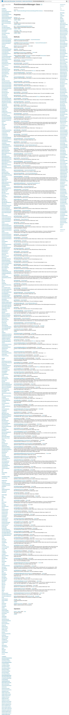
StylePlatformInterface (6, 316)
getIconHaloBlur (17, 92)
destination (4, 557)
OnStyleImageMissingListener (7, 711)
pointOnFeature (4, 622)
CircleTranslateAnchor (6, 369)
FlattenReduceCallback (6, 671)
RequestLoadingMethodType (7, 432)
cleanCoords (4, 539)
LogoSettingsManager (6, 144)
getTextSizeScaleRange (18, 310)
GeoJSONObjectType (5, 390)
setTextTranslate (17, 588)
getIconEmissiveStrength (18, 87)
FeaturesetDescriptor (5, 70)
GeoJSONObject (5, 89)
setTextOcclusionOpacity (18, 540)
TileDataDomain (5, 466)
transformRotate (5, 652)
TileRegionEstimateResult (6, 337)
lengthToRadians (5, 600)
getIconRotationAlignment (19, 145)
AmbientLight (4, 10)
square (3, 648)
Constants (4, 480)
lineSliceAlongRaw (5, 610)
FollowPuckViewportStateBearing (8, 83)
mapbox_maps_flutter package (9, 1)
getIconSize (16, 148)
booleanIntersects (5, 518)
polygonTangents (5, 627)
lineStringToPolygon (5, 612)
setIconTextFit (16, 428)
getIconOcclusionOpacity (18, 116)
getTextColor (16, 222)
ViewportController (5, 351)
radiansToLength (5, 638)
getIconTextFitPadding (18, 161)
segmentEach (4, 645)
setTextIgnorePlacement (18, 518)
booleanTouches (5, 525)
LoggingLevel (4, 411)
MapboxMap (4, 154)
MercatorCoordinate (5, 193)
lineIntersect (4, 603)
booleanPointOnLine (5, 523)
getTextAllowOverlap (18, 216)
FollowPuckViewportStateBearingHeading (9, 88)
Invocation (21, 329)
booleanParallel (4, 520)
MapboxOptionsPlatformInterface (8, 164)
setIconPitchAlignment (18, 408)
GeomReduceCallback (6, 673)
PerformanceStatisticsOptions (7, 211)
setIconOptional (17, 400)
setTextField (16, 500)
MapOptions (4, 176)
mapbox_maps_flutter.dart (27, 1)
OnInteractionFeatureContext (7, 689)
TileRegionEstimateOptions (7, 334)
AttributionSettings (5, 15)
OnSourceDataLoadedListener (7, 707)
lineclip (3, 601)
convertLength (4, 548)
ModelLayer (4, 195)
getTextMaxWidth (17, 267)
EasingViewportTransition (6, 63)
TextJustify (26, 251)
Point (3, 214)
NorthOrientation (5, 422)
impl (14, 26)
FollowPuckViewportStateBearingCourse (9, 86)
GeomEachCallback (5, 672)
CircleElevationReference (6, 365)
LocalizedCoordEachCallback (7, 678)
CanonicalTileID (4, 36)
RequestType (4, 435)
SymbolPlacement (29, 186)
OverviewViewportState (6, 206)
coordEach (4, 551)
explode (3, 564)
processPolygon (5, 630)
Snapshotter (4, 283)
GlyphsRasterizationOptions (7, 101)
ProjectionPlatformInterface (7, 244)
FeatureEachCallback (5, 666)
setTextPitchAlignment (18, 562)
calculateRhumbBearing (6, 532)
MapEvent (3, 169)
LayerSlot (3, 125)
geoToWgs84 (4, 580)
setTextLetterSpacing (18, 528)
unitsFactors (4, 492)
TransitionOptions (5, 345)
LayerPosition (4, 124)
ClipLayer (3, 46)
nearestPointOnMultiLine (6, 620)
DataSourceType (5, 377)
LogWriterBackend (5, 147)
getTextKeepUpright (17, 254)
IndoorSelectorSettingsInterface (7, 676)
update (15, 603)
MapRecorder (4, 180)
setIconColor (16, 339)
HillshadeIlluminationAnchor (7, 396)
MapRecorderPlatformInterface (7, 182)
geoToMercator (4, 578)
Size (2, 279)
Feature (3, 66)
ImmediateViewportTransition (7, 112)
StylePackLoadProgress (6, 315)
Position (3, 240)
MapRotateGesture (5, 183)
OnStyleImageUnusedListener (7, 713)
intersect (3, 587)
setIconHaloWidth (17, 368)
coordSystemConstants (6, 485)
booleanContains (5, 512)
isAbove (3, 588)
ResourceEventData (5, 264)
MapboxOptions (5, 163)
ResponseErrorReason (6, 436)
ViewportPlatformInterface (6, 352)
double (30, 72)
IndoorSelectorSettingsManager (7, 117)
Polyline (3, 231)
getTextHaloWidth (17, 243)
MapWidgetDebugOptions (6, 188)
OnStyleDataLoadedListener (7, 710)
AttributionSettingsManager (7, 17)
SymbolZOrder (27, 210)
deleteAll (15, 49)
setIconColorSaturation (18, 354)
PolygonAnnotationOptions (7, 229)
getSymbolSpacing (17, 196)
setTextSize (16, 577)
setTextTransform (17, 585)
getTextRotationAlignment (19, 303)
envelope (3, 562)
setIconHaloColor (17, 365)
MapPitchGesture (5, 179)
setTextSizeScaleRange (18, 581)
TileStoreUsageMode (5, 468)
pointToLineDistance (5, 623)
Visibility (3, 474)
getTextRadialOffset (17, 295)
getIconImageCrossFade (18, 108)
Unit (2, 471)
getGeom (3, 586)
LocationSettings (5, 679)
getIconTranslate (17, 165)
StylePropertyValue (5, 319)
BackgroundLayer (5, 20)
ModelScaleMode (5, 417)
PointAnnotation (37, 39)
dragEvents (16, 55)
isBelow (3, 590)
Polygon (3, 222)
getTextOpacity (16, 280)
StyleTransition (4, 321)
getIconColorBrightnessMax (19, 72)
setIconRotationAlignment (19, 415)
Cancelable (28, 56)
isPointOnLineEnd (5, 593)
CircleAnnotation (5, 37)
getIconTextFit (16, 158)
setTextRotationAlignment (19, 573)
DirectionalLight (4, 60)
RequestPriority (4, 433)
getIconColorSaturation (18, 84)
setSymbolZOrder (17, 480)
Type (20, 30)
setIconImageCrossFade (18, 378)
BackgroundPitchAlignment (7, 362)
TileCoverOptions (5, 329)
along (3, 496)
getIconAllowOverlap (18, 63)
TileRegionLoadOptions (6, 338)
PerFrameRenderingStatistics (7, 212)
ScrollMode (4, 440)
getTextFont (16, 234)
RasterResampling (5, 429)
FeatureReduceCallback (6, 668)
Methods (62, 12)
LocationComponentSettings (7, 130)
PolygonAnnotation (5, 224)
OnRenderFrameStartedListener (7, 702)
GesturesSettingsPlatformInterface (8, 99)
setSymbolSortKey (17, 459)
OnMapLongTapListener (6, 695)
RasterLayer (4, 254)
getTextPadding (17, 288)
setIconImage (16, 375)
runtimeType (16, 30)
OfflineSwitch (4, 203)
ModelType (4, 419)
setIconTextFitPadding (18, 431)
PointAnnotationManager (6, 218)
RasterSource (4, 257)
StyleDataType (4, 445)
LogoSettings (4, 143)
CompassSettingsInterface (6, 662)
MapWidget (4, 186)
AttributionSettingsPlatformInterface (8, 18)
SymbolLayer (4, 322)
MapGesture (4, 170)
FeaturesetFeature (5, 72)
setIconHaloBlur (17, 362)
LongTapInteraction (5, 148)
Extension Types (6, 476)
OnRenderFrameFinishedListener (8, 701)
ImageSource (4, 109)
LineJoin (3, 407)
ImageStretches (4, 111)
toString (15, 599)
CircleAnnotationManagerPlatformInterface (9, 41)
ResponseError (4, 269)
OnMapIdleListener (5, 691)
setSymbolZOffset (17, 477)
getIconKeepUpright (17, 113)
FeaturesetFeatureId (5, 73)
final (41, 4)
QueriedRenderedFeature (6, 247)
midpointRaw (4, 616)
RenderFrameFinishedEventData (7, 261)
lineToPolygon (4, 613)
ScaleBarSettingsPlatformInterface (8, 273)
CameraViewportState (6, 33)
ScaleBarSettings (5, 270)
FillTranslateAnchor (5, 388)
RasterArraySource (5, 250)
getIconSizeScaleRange (18, 153)
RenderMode (4, 430)
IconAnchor (26, 66)
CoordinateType (4, 54)
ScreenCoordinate (5, 276)
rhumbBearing (4, 639)
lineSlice (3, 607)
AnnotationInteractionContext (7, 11)
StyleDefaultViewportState (6, 303)
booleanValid (4, 526)
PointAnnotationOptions (20, 39)
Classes (4, 8)
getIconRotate (16, 141)
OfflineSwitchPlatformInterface (7, 205)
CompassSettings (5, 47)
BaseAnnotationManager (21, 10)
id (14, 21)
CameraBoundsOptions (6, 27)
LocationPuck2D (5, 134)
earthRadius (4, 486)
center (3, 536)
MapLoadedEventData (6, 173)
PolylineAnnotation (5, 232)
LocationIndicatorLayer (6, 131)
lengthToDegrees (5, 599)
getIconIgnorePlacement (18, 101)
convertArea (4, 545)
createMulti (16, 42)
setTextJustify (16, 521)
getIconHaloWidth (17, 98)
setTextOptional (17, 554)
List (19, 42)
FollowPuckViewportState (6, 82)
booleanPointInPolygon (6, 522)
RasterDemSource (5, 253)
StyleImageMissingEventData (7, 305)
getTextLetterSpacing (18, 257)
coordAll (3, 549)
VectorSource (4, 350)
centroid (3, 538)
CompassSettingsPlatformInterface (8, 50)
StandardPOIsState (5, 300)
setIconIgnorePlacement (18, 372)
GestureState (4, 391)
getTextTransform (17, 315)
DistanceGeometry (5, 378)
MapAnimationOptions (6, 150)
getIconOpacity (16, 126)
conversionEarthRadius (6, 483)
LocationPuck (4, 133)
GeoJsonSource (5, 91)
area (2, 499)
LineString (3, 128)
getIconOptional (17, 129)
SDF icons (33, 70)
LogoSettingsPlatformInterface (7, 146)
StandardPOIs (4, 299)
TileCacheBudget (5, 325)
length (3, 597)
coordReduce (4, 552)
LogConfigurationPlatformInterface (8, 141)
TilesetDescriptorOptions (6, 341)
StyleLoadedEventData (6, 308)
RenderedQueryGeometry (6, 258)
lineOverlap (4, 604)
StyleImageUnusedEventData (7, 306)
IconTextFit (26, 158)
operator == (16, 611)
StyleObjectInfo (4, 310)
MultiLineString (4, 196)
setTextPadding (17, 558)
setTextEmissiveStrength (18, 495)
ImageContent (4, 108)
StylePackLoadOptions (6, 313)
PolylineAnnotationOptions (6, 238)
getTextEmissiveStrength (18, 225)
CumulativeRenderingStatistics (7, 56)
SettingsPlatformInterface (6, 277)
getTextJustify (16, 251)
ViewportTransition (5, 355)
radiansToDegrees (5, 636)
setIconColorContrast (18, 351)
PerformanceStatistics (6, 208)
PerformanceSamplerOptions (7, 426)
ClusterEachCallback (5, 659)
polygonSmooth (4, 626)
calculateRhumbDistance (6, 535)
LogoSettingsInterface (6, 681)
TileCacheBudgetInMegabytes (7, 326)
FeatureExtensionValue (6, 69)
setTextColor (16, 492)
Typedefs (4, 656)
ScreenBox (4, 274)
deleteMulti (16, 52)
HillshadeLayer (4, 105)
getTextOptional (17, 283)
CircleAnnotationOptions (6, 43)
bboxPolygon (4, 502)
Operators (62, 229)
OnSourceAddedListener (6, 705)
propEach (3, 632)
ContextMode (4, 372)
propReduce (4, 635)
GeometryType (4, 95)
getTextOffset (16, 275)
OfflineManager (4, 201)
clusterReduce (4, 542)
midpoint (3, 614)
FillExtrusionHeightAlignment (7, 385)
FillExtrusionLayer (5, 76)
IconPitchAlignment (30, 138)
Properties (62, 4)
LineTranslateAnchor (5, 409)
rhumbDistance (4, 642)
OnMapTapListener (5, 698)
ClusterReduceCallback (6, 660)
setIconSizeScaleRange (18, 424)
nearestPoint (4, 617)
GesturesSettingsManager (6, 98)
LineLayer (3, 127)
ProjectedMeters (5, 241)
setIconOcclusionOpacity (18, 387)
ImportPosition (4, 114)
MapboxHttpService (5, 151)
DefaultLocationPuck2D (6, 57)
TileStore (3, 342)
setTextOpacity (16, 550)
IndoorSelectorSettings (6, 115)
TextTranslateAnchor (31, 322)
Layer (3, 122)
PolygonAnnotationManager (7, 227)
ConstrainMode (4, 371)
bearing (3, 503)
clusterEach (4, 541)
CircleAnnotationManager (6, 40)
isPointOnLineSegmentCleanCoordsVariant (9, 594)
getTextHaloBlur (17, 237)
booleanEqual (4, 516)
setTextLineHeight (17, 531)
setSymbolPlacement (18, 456)
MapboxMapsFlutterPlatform (7, 159)
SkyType (3, 442)
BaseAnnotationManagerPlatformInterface (9, 23)
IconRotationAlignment (32, 145)
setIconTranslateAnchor (18, 440)
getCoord (3, 583)
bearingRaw (4, 505)
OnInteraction (4, 686)
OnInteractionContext (5, 688)
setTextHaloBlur (17, 507)
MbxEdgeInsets (4, 190)
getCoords (4, 584)
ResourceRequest (5, 266)
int (19, 17)
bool (27, 63)
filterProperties (4, 570)
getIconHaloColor (17, 95)
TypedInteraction (5, 348)
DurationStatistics (5, 62)
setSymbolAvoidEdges (18, 446)
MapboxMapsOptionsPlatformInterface (9, 161)
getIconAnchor (16, 66)
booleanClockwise (5, 509)
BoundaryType (4, 364)
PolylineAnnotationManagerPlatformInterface (10, 237)
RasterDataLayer (5, 251)
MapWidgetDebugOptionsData (7, 414)
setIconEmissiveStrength (18, 358)
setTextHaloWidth (17, 514)
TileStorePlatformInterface (6, 344)
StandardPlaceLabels (5, 296)
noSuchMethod (16, 329)
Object (15, 10)
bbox (2, 500)
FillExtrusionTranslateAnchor (7, 387)
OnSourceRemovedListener (7, 708)
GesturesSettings (5, 96)
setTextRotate (16, 570)
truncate (3, 654)
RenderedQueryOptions (6, 260)
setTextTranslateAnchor (64, 222)
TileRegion (4, 332)
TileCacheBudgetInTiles (6, 328)
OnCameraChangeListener (6, 685)
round (3, 643)
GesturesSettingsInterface (6, 675)
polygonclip (4, 625)
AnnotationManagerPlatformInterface (8, 14)
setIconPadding (17, 404)
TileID (3, 331)
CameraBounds (4, 26)
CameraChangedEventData (7, 28)
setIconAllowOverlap (18, 333)
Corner (3, 375)
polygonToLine (4, 629)
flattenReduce (4, 574)
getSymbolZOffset (17, 207)
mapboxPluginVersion (6, 489)
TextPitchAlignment (30, 292)
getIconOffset (16, 121)
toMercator (4, 649)
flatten (3, 571)
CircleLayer (4, 44)
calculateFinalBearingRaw (6, 531)
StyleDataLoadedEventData (7, 302)
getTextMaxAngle (17, 264)
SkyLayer (3, 280)
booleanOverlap (4, 519)
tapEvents (16, 596)
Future (32, 39)
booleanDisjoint (4, 515)
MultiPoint (3, 198)
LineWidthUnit (4, 410)
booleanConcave (5, 510)
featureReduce (4, 568)
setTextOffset (16, 545)
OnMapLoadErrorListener (6, 694)
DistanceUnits (4, 380)
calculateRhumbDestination (7, 533)
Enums (3, 358)
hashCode (15, 17)
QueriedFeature (4, 245)
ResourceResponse (5, 267)
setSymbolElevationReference (19, 453)
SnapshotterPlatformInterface (7, 284)
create (15, 39)
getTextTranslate (17, 318)
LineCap (3, 404)
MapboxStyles (4, 166)
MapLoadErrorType (5, 413)
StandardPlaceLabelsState (6, 297)
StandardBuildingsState (6, 295)
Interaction (4, 121)
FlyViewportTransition (6, 80)
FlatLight (3, 79)
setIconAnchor (16, 336)
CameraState (4, 31)
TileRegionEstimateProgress (7, 335)
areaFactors (4, 482)
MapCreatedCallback (5, 684)
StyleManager (4, 309)
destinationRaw (4, 558)
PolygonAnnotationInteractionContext (8, 225)
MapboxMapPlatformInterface (7, 157)
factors (3, 487)
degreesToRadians (5, 555)
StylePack (3, 312)
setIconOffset (16, 391)
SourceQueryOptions (5, 290)
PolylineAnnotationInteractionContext (8, 234)
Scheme (3, 439)
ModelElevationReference (6, 416)
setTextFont (16, 504)
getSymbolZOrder (17, 210)
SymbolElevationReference (34, 183)
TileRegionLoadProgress (6, 339)
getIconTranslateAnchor (18, 170)
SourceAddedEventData (6, 287)
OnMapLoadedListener (6, 692)
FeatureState (4, 75)
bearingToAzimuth (5, 506)
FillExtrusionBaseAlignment (7, 384)
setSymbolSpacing (17, 466)
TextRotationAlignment (32, 303)
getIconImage (16, 104)
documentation (19, 1)
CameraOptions (4, 30)
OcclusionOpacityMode (32, 173)
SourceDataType (5, 443)
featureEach (4, 567)
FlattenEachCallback (5, 669)
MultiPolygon (4, 199)
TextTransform (27, 315)
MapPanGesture (5, 177)
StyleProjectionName (5, 446)
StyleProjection (4, 318)
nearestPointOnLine (5, 619)
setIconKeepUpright (17, 383)
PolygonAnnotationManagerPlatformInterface (10, 228)
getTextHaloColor (17, 240)
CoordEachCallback (5, 663)
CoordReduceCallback (6, 665)
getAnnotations (17, 59)
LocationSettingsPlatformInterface (8, 138)
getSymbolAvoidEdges (18, 176)
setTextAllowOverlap (18, 486)
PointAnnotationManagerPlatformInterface (35, 10)
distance (3, 559)
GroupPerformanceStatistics (7, 102)
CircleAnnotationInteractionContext (8, 39)
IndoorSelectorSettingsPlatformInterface (9, 118)
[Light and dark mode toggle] (66, 1)
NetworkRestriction (5, 420)
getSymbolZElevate (17, 199)
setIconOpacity (16, 397)
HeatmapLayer (4, 104)
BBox (3, 24)
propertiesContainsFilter (6, 633)
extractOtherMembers (6, 565)
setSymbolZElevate (17, 469)
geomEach (4, 575)
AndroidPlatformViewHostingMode (8, 361)
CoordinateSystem (5, 374)
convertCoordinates (5, 546)
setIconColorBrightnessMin (19, 347)
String (17, 21)
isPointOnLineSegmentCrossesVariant (9, 596)
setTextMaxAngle (17, 534)
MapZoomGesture (5, 189)
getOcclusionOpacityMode (19, 173)
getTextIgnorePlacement (18, 248)
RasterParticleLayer (5, 256)
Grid (2, 394)
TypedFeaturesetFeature (6, 347)
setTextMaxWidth (17, 537)
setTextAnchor (16, 489)
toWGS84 (3, 651)
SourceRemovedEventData (6, 292)
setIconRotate (16, 412)
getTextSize (16, 307)
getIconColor (16, 69)
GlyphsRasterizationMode (6, 393)
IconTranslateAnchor (31, 170)
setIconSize (16, 418)
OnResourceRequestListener (7, 704)
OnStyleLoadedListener (6, 714)
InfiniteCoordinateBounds (6, 120)
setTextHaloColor (17, 511)
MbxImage (4, 192)
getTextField (16, 230)
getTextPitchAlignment (18, 292)
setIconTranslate (63, 164)
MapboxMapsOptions (6, 160)
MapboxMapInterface (6, 156)
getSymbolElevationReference (19, 183)
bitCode (3, 507)
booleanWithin (4, 528)
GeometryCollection (5, 92)
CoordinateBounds (5, 52)
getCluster (3, 581)
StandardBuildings (5, 293)
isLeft (3, 591)
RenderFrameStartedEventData (7, 263)
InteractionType (4, 478)
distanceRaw (4, 561)
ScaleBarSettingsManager (6, 271)
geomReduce (4, 577)
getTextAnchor (16, 219)
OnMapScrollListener (5, 697)
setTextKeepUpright (17, 525)
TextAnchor (26, 219)
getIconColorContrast (18, 81)
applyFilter (4, 497)
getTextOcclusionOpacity (18, 270)
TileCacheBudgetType (6, 465)
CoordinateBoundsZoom (6, 53)
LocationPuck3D (5, 135)
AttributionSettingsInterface (7, 658)
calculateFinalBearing (6, 529)
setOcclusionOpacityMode (19, 443)
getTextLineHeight (17, 261)
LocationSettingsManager (6, 137)
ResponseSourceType (6, 437)
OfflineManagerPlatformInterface (8, 202)
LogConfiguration (5, 140)
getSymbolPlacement (18, 186)
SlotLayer (3, 282)
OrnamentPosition (5, 424)
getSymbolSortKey (17, 189)
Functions (4, 494)
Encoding (3, 381)
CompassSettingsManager (6, 49)
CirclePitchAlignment (5, 367)
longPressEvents (17, 325)
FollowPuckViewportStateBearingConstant (9, 85)
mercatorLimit (4, 490)
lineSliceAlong (4, 609)
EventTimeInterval (5, 65)
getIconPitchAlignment (18, 138)
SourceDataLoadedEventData (7, 289)
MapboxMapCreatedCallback (7, 682)
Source (3, 286)
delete (61, 17)
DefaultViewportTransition (6, 59)
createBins (4, 554)
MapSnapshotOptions (6, 185)
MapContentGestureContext (7, 167)
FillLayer (3, 78)
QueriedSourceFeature (6, 248)
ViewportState (4, 354)
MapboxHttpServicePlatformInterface (8, 153)
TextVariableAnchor (5, 462)
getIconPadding (17, 134)
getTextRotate (16, 300)
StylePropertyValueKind (6, 448)
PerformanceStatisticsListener (7, 209)
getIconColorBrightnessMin (19, 77)
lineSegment (4, 606)
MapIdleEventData (5, 172)
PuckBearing (4, 427)
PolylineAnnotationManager (7, 235)
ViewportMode (4, 472)
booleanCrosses (5, 513)
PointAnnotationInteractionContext (8, 216)
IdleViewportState (5, 107)
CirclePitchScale (5, 368)
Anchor (3, 359)
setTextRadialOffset (17, 565)
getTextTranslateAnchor (18, 322)
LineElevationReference (6, 406)
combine (3, 544)
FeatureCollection (5, 67)
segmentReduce (5, 646)
